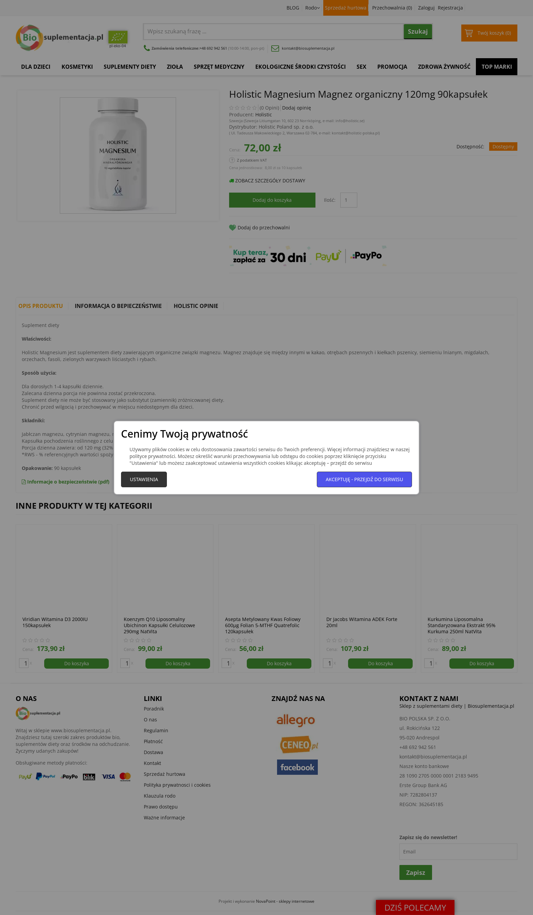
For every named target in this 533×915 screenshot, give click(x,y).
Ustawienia (144, 479)
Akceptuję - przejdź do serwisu (364, 479)
